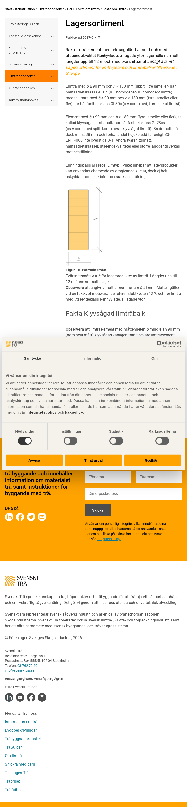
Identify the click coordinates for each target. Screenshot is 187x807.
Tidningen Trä (17, 772)
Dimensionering (20, 64)
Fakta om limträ (114, 9)
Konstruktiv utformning (17, 50)
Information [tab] (93, 358)
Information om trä (21, 721)
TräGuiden (14, 747)
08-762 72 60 (27, 666)
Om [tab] (154, 358)
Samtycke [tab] (32, 358)
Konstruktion (25, 9)
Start (8, 9)
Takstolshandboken (23, 100)
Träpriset (12, 781)
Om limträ (13, 755)
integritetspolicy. (109, 539)
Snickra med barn (20, 764)
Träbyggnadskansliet (23, 738)
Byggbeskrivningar (21, 730)
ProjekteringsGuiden (24, 24)
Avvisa (34, 460)
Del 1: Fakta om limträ (83, 9)
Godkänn (153, 460)
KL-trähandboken (22, 88)
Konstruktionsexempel (25, 36)
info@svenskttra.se (19, 670)
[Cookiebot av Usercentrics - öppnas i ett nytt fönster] (160, 344)
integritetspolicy (41, 412)
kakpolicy (74, 412)
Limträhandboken (51, 9)
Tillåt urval (93, 460)
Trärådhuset (15, 790)
